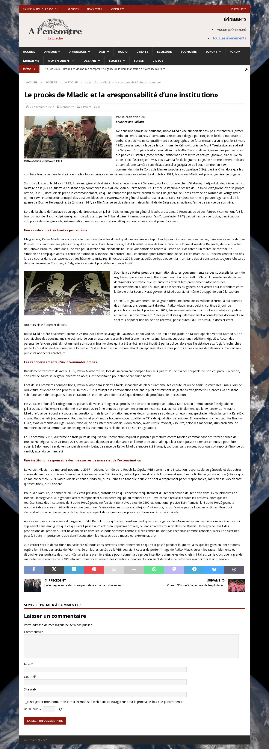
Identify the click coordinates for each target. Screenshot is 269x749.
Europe (211, 52)
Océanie (90, 61)
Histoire (86, 106)
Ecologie (164, 52)
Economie (189, 52)
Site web (30, 688)
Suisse (139, 61)
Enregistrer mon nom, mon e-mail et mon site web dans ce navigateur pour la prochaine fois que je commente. (105, 701)
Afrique (50, 52)
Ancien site (117, 9)
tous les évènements (229, 38)
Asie (102, 52)
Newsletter (94, 9)
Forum (235, 52)
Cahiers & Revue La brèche (39, 9)
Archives (73, 9)
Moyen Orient (59, 61)
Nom (27, 664)
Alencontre (67, 106)
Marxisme (31, 61)
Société (115, 61)
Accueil (29, 52)
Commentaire (33, 631)
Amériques (78, 52)
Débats (142, 52)
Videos (158, 61)
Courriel (29, 676)
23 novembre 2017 (42, 106)
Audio (123, 52)
